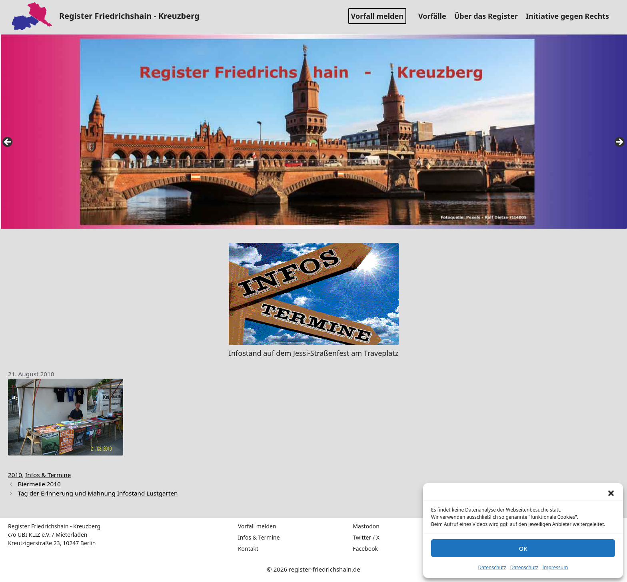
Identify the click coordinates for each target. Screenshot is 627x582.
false (8, 142)
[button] (611, 493)
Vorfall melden (377, 16)
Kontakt (248, 548)
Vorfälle (435, 16)
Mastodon (366, 526)
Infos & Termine (48, 475)
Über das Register (489, 16)
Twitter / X (366, 537)
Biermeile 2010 (39, 484)
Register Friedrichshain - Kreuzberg (129, 15)
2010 (15, 475)
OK (523, 548)
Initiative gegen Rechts (570, 16)
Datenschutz (492, 567)
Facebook (365, 548)
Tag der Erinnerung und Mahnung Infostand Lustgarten (98, 493)
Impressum (555, 567)
